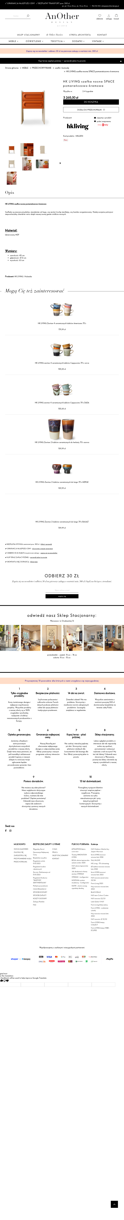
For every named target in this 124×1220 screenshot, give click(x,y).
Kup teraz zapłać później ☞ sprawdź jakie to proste (62, 60)
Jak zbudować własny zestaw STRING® (79, 872)
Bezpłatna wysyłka (40, 858)
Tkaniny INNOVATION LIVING (79, 856)
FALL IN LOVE (95, 860)
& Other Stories (54, 35)
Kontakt (102, 35)
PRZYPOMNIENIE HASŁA (22, 859)
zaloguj (109, 19)
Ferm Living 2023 (97, 883)
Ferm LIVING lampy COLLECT (98, 923)
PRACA (55, 852)
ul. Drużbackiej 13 (66, 621)
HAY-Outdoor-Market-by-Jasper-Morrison (100, 850)
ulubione (99, 19)
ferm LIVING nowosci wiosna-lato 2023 (98, 873)
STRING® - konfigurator (80, 877)
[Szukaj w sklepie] (15, 16)
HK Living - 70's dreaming (100, 863)
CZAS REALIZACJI (39, 889)
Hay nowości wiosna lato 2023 (100, 888)
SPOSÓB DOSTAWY (40, 892)
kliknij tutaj (34, 562)
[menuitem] (13, 41)
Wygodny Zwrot (38, 849)
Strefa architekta (80, 35)
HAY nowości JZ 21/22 (99, 919)
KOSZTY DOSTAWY (40, 898)
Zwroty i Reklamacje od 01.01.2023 (41, 873)
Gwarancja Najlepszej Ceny (41, 853)
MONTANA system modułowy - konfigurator (80, 881)
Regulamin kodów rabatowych (39, 868)
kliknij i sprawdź (46, 544)
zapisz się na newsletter (49, 553)
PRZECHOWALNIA (20, 862)
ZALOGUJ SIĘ (18, 852)
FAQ (34, 905)
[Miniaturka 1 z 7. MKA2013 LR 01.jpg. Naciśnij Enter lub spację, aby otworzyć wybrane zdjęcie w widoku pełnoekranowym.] (11, 149)
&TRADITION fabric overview (78, 850)
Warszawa (54, 621)
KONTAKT (55, 859)
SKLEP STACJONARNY (60, 855)
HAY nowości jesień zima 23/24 (99, 879)
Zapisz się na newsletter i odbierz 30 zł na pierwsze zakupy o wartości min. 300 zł (62, 51)
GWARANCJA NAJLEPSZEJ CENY (21, 3)
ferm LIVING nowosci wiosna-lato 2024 (98, 856)
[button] (60, 163)
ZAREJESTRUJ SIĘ (20, 855)
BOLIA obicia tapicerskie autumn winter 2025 (80, 861)
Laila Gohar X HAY (97, 902)
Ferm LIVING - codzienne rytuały (99, 909)
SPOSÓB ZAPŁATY (39, 895)
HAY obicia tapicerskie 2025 (80, 867)
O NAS (54, 849)
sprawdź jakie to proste (38, 557)
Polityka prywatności (40, 886)
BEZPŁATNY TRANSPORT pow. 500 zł (54, 3)
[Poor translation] (6, 981)
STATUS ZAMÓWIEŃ (21, 849)
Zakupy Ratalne (38, 902)
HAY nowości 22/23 (98, 898)
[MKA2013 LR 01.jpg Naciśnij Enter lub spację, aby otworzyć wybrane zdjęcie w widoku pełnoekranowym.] (33, 107)
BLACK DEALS (96, 892)
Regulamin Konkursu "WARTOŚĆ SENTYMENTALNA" (40, 880)
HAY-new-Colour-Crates (99, 895)
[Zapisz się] (62, 596)
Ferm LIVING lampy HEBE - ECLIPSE (100, 929)
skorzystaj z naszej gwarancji (42, 549)
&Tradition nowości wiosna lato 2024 (100, 868)
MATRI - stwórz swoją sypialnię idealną (79, 887)
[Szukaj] (28, 16)
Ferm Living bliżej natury (99, 905)
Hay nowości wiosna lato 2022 (100, 915)
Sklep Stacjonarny (28, 35)
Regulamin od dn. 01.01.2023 (39, 862)
